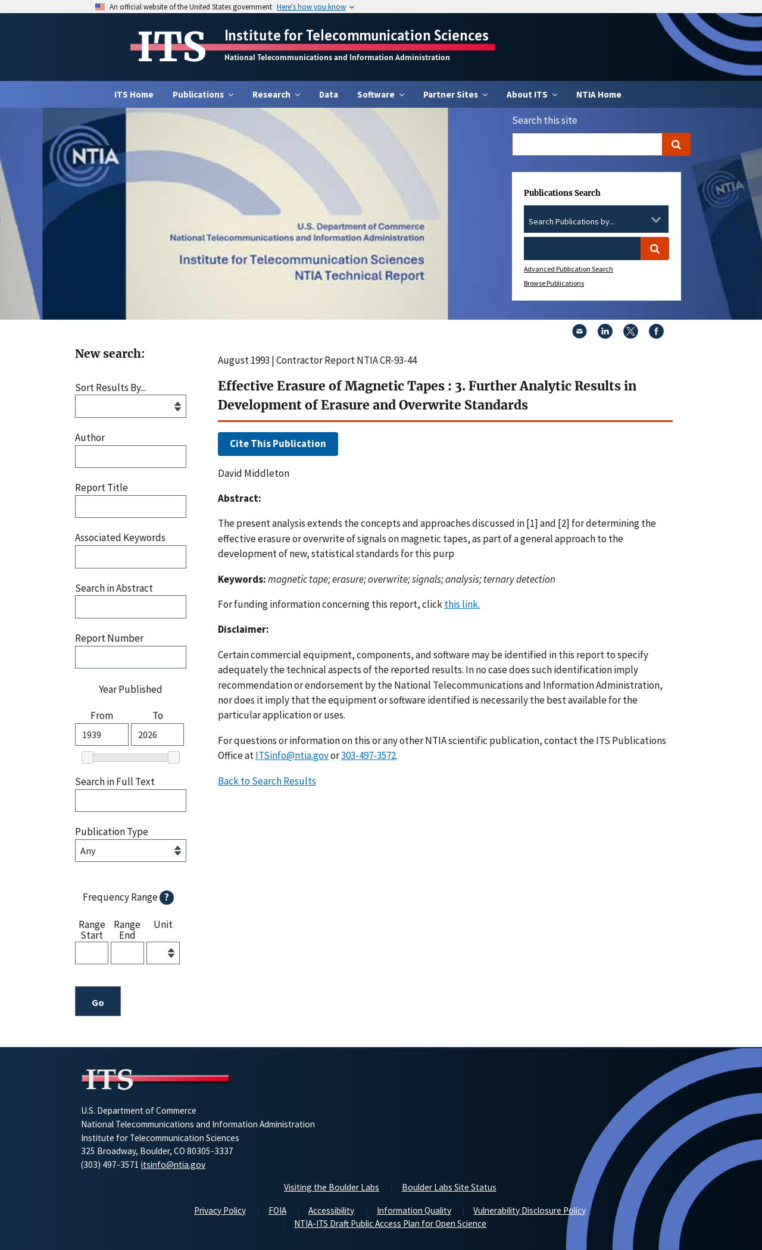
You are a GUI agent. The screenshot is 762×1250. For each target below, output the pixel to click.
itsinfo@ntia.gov (173, 1164)
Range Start (92, 929)
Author (90, 437)
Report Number (109, 638)
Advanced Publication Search (568, 268)
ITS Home (134, 94)
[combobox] (596, 222)
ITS (172, 47)
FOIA (277, 1210)
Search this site (544, 120)
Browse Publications (554, 283)
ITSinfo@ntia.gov (292, 755)
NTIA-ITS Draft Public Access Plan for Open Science (390, 1223)
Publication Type (111, 832)
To (157, 715)
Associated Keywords (120, 537)
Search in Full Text (115, 782)
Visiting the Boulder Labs (331, 1187)
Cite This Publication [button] (278, 443)
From (101, 715)
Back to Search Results (267, 781)
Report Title (101, 487)
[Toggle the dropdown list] (656, 219)
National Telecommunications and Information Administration (337, 57)
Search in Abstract (114, 588)
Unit (163, 925)
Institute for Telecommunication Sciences (356, 35)
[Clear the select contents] (640, 219)
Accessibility (331, 1210)
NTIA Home (599, 94)
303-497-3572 (368, 755)
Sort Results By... (110, 387)
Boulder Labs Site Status (449, 1187)
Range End (127, 929)
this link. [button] (462, 604)
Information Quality (414, 1210)
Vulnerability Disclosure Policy (529, 1210)
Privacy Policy (220, 1210)
